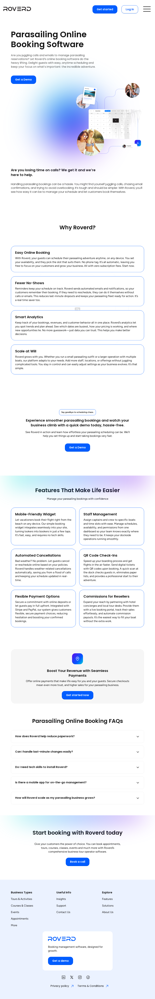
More (14, 925)
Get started (105, 9)
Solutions (107, 905)
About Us (107, 912)
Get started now (77, 695)
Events (15, 912)
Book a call (77, 862)
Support (61, 905)
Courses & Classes (22, 905)
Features (107, 899)
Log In (130, 9)
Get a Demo (23, 80)
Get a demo (60, 961)
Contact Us (63, 912)
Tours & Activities (21, 899)
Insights (61, 899)
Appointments (19, 918)
